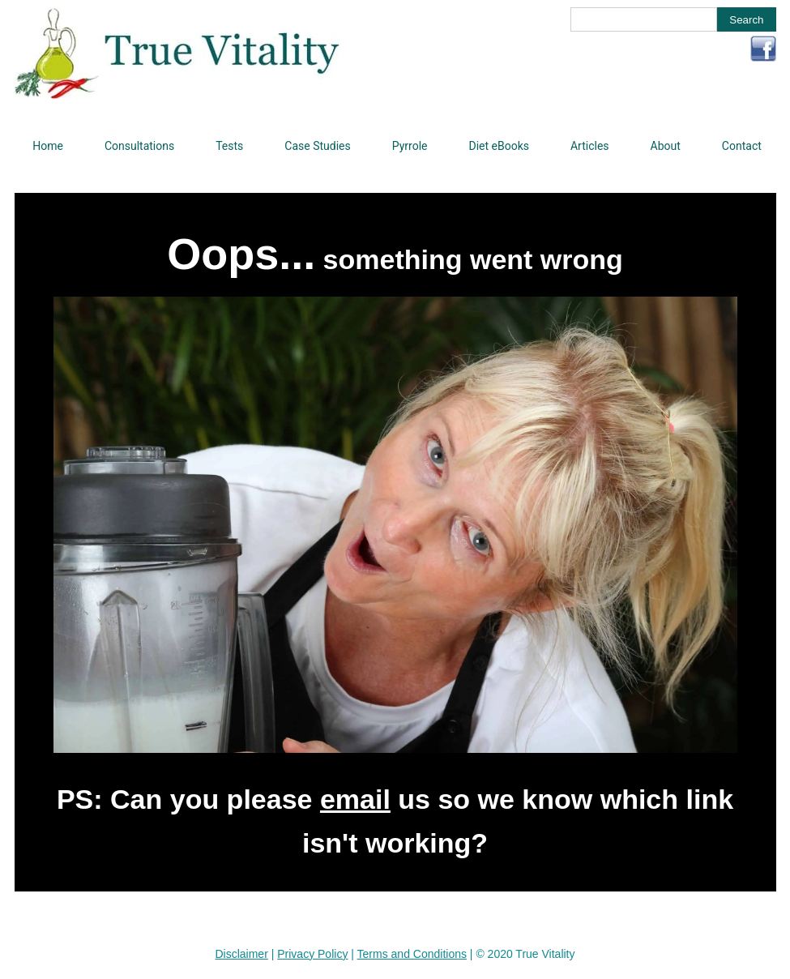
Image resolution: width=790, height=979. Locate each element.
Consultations (139, 145)
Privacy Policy (312, 953)
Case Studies (317, 145)
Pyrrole (410, 145)
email (355, 799)
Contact (742, 145)
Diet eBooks (498, 145)
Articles (589, 145)
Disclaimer (241, 953)
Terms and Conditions (412, 953)
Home (47, 145)
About (666, 145)
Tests (229, 145)
